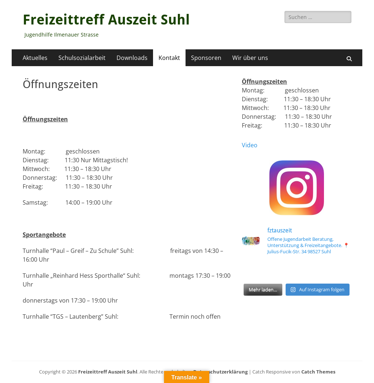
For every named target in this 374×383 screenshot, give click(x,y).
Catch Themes (318, 371)
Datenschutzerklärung (220, 371)
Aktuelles (35, 58)
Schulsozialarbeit (82, 58)
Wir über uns (250, 58)
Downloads (132, 58)
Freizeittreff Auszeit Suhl (106, 20)
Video (249, 145)
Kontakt (169, 58)
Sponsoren (206, 58)
